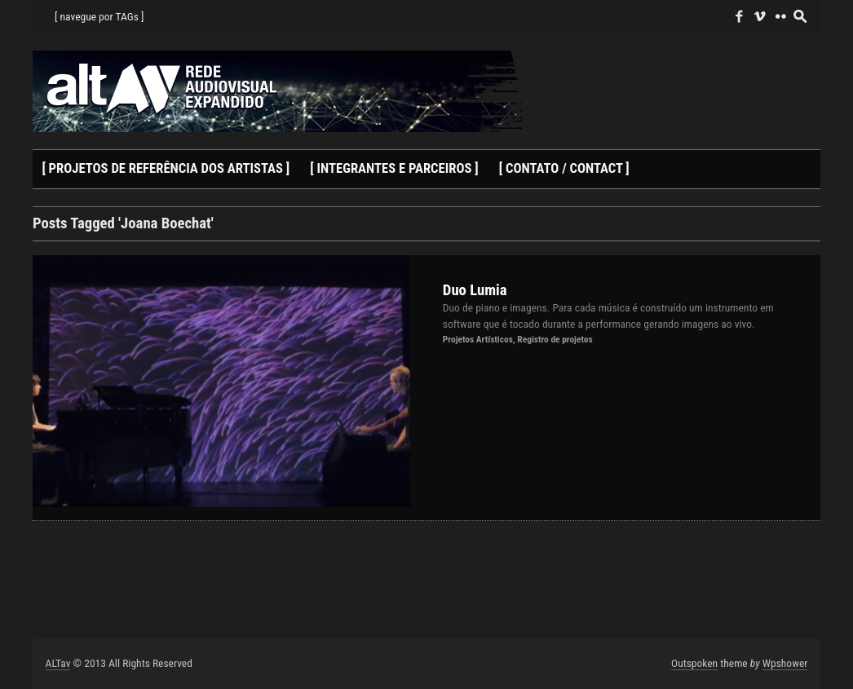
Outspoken (694, 662)
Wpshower (785, 662)
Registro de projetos (554, 339)
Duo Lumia (475, 290)
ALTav (58, 662)
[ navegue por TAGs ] (99, 16)
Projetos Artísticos (478, 339)
